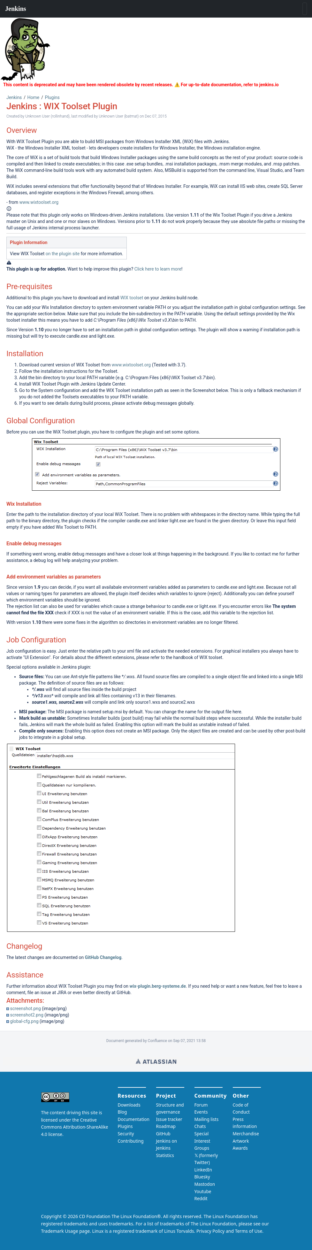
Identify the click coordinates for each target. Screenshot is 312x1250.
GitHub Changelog (103, 957)
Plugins (52, 97)
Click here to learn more (157, 269)
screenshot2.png (26, 1014)
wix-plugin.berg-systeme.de (157, 986)
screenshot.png (25, 1008)
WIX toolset (131, 297)
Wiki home (156, 1061)
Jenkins (14, 97)
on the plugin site (63, 253)
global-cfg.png (24, 1021)
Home (33, 97)
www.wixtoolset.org (38, 202)
